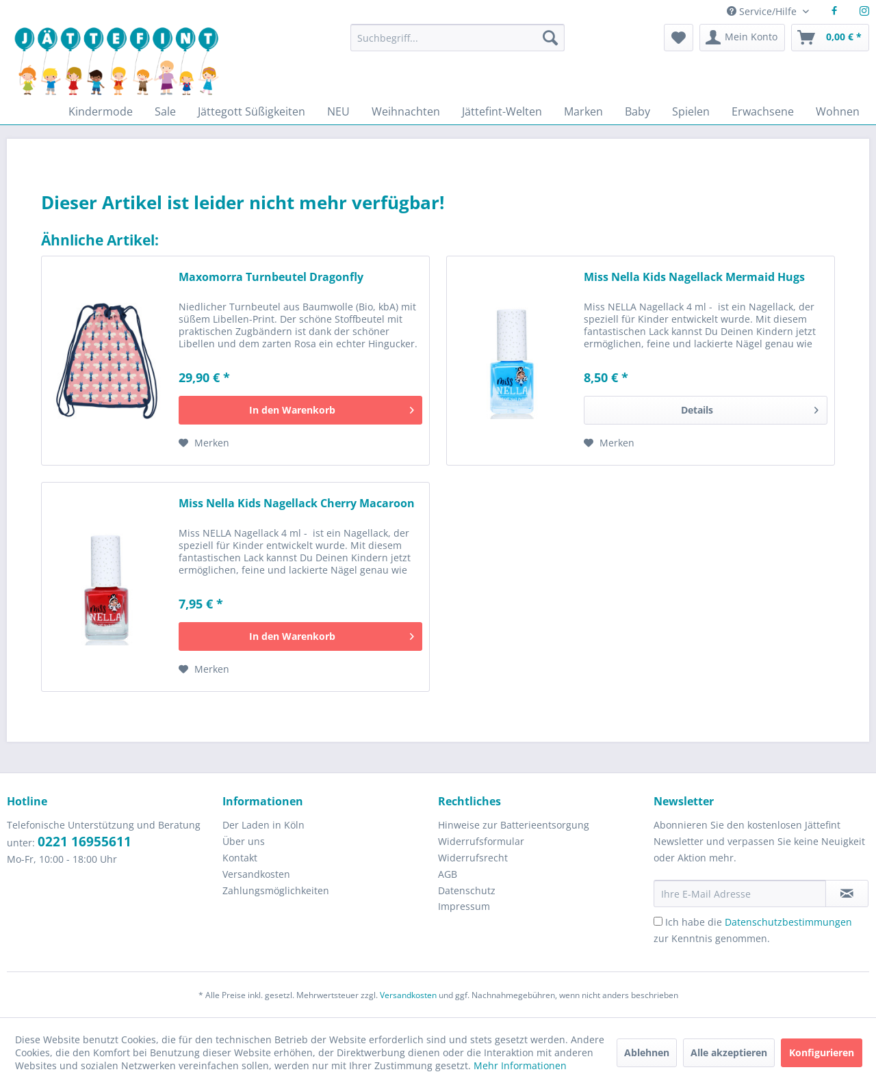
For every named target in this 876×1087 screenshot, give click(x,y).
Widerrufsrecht (473, 857)
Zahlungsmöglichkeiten (275, 890)
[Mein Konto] (742, 37)
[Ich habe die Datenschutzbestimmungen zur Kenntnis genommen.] (658, 921)
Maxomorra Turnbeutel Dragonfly (271, 277)
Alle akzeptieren (729, 1052)
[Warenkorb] (830, 37)
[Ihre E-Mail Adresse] (740, 893)
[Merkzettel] (678, 37)
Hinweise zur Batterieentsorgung (513, 824)
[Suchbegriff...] (457, 37)
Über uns (243, 841)
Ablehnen (646, 1052)
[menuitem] (457, 44)
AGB (447, 874)
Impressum (464, 906)
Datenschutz (466, 890)
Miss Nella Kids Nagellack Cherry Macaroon (297, 503)
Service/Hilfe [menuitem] (763, 11)
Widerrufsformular (481, 841)
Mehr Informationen (520, 1065)
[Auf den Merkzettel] (204, 443)
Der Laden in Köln (263, 824)
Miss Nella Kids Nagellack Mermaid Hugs (694, 277)
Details (750, 407)
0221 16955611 (84, 841)
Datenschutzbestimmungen (788, 921)
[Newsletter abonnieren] (846, 893)
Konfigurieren (821, 1052)
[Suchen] (550, 37)
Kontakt (239, 857)
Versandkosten (256, 874)
